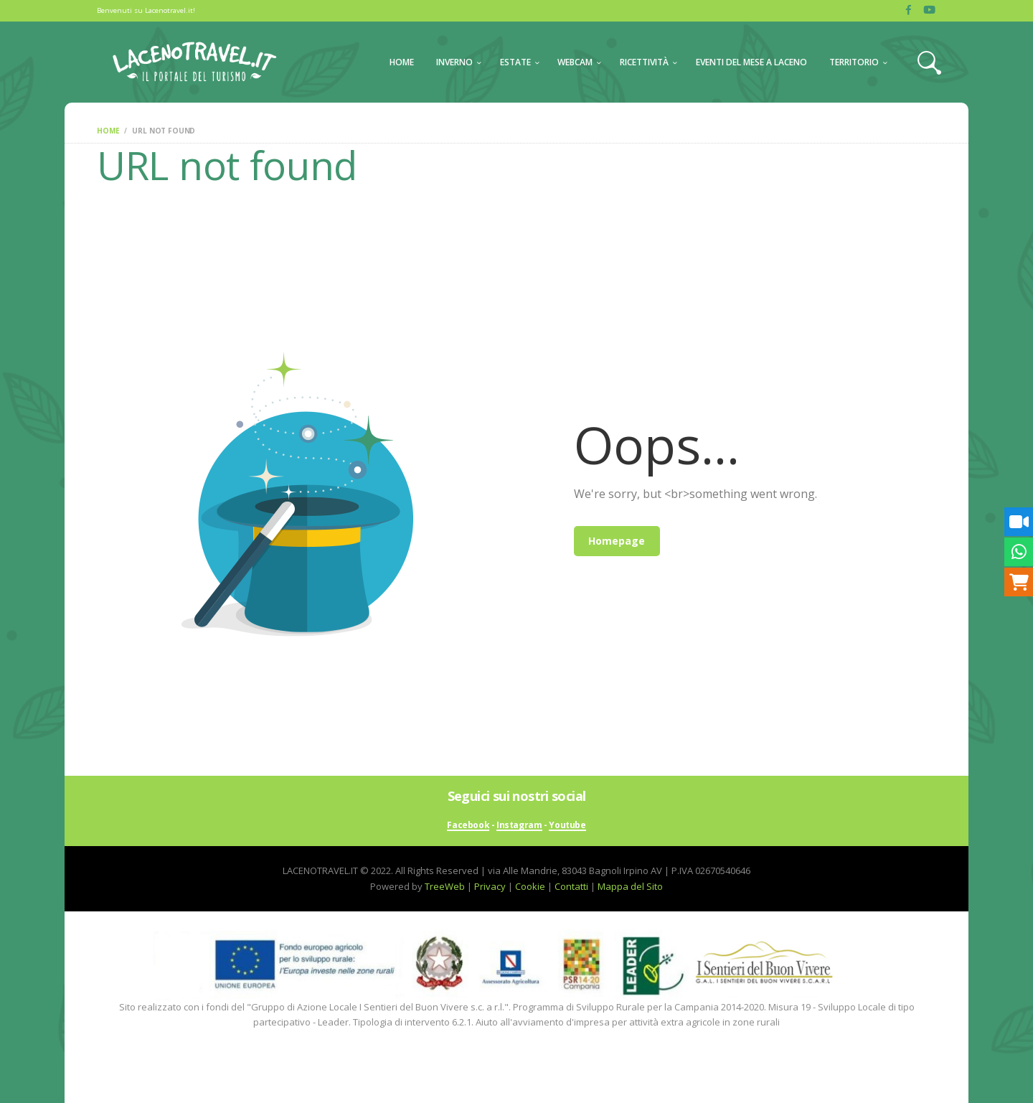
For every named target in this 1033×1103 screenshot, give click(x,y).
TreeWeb (445, 886)
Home (108, 131)
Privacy (490, 886)
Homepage (616, 541)
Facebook (468, 825)
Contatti (571, 886)
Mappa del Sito (630, 886)
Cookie (530, 886)
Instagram (519, 825)
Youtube (567, 825)
